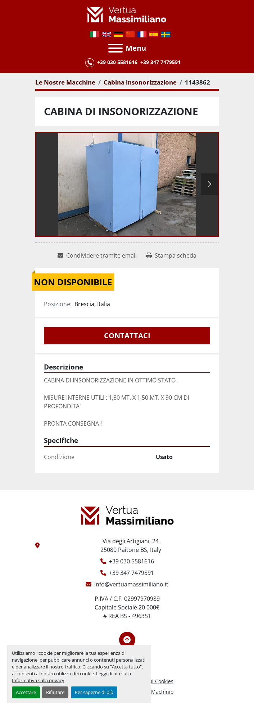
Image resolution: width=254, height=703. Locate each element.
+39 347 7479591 (160, 62)
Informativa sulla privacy (38, 680)
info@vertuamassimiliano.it (131, 584)
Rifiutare (55, 692)
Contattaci (127, 335)
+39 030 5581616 (117, 62)
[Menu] (115, 48)
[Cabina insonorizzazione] (140, 82)
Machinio (162, 691)
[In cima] (127, 640)
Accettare (26, 692)
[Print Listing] (171, 255)
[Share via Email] (97, 255)
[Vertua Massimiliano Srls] (127, 515)
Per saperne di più (94, 692)
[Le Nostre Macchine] (65, 82)
